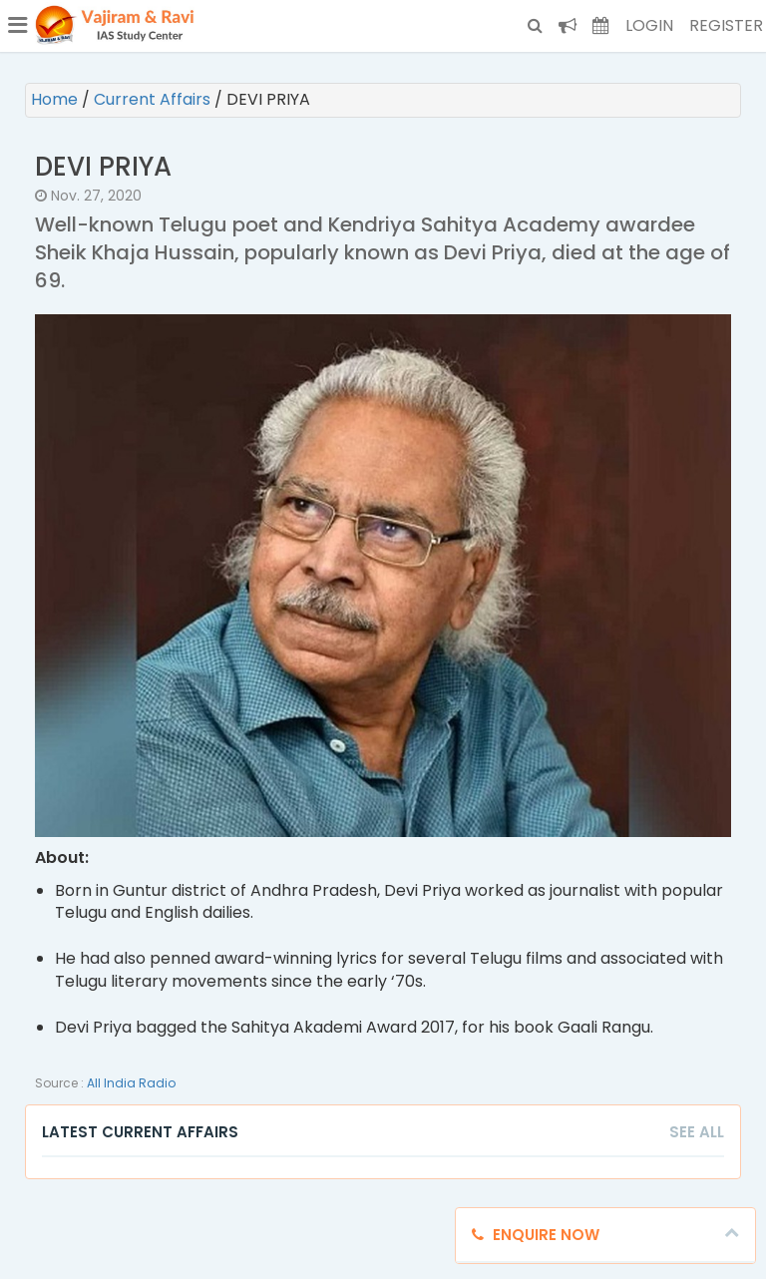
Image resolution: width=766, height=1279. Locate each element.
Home (56, 99)
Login (649, 25)
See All (696, 1131)
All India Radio (131, 1082)
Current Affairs (154, 99)
